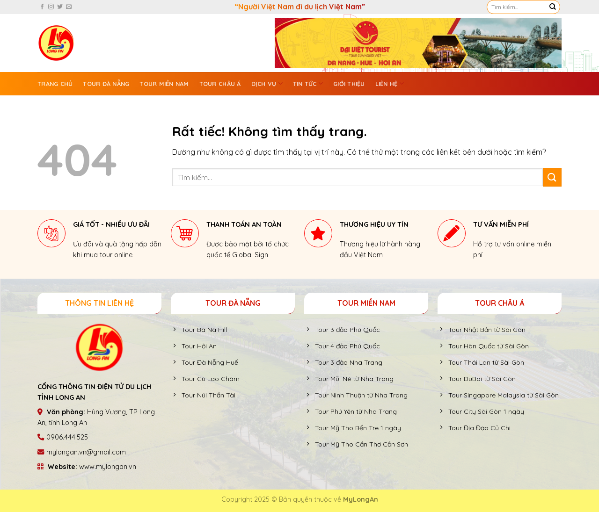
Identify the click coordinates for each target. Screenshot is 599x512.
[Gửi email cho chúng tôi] (69, 7)
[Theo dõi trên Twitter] (60, 7)
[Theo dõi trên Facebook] (42, 7)
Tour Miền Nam (164, 83)
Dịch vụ (267, 83)
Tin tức (308, 83)
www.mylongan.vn (107, 466)
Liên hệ (389, 83)
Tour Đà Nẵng (106, 83)
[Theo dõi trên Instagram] (51, 7)
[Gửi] (553, 7)
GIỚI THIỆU (349, 83)
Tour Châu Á (220, 83)
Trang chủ (55, 83)
